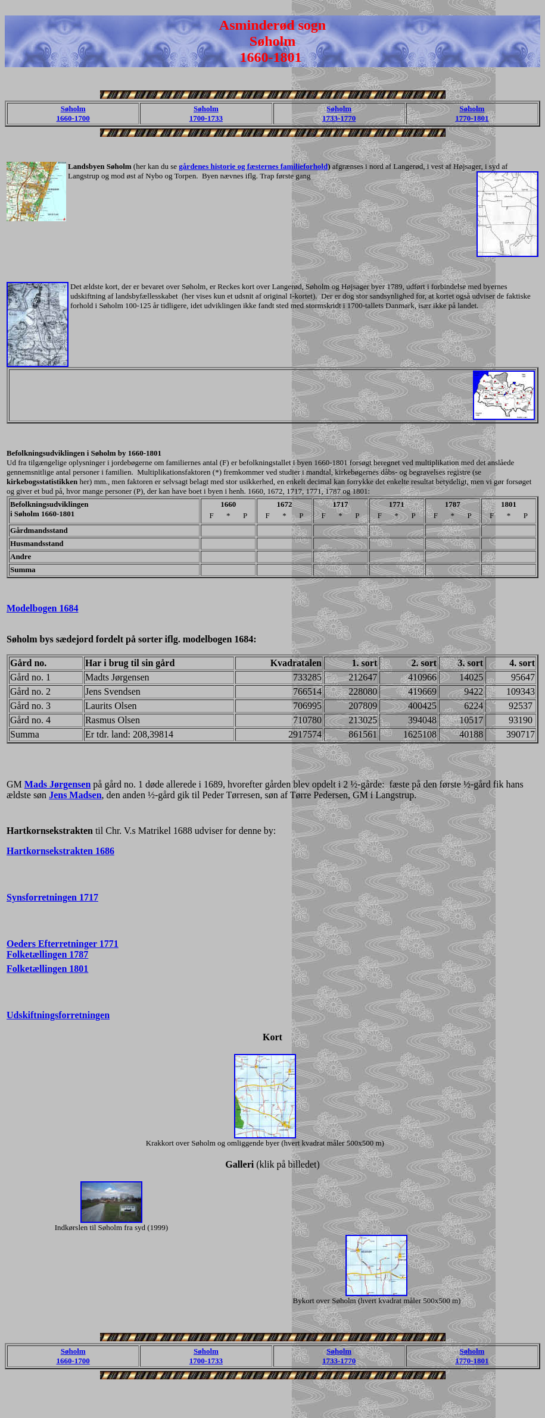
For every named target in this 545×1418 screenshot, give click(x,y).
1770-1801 (471, 118)
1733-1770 (339, 118)
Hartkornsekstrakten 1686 (60, 851)
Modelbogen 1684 (42, 608)
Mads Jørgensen (57, 784)
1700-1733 (206, 118)
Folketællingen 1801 (47, 969)
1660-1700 (72, 118)
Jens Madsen (75, 795)
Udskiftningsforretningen (58, 1015)
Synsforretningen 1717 (52, 897)
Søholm (73, 108)
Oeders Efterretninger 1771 (63, 944)
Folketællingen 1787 (47, 954)
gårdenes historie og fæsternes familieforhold (253, 166)
